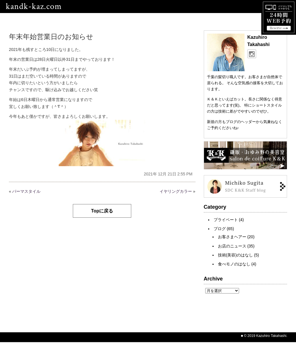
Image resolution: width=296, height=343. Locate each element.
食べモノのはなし (234, 264)
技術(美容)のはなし (235, 255)
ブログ (220, 228)
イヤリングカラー (176, 191)
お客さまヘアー (232, 236)
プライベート (226, 219)
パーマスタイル (26, 191)
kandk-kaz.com (34, 6)
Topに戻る (102, 210)
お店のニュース (232, 246)
